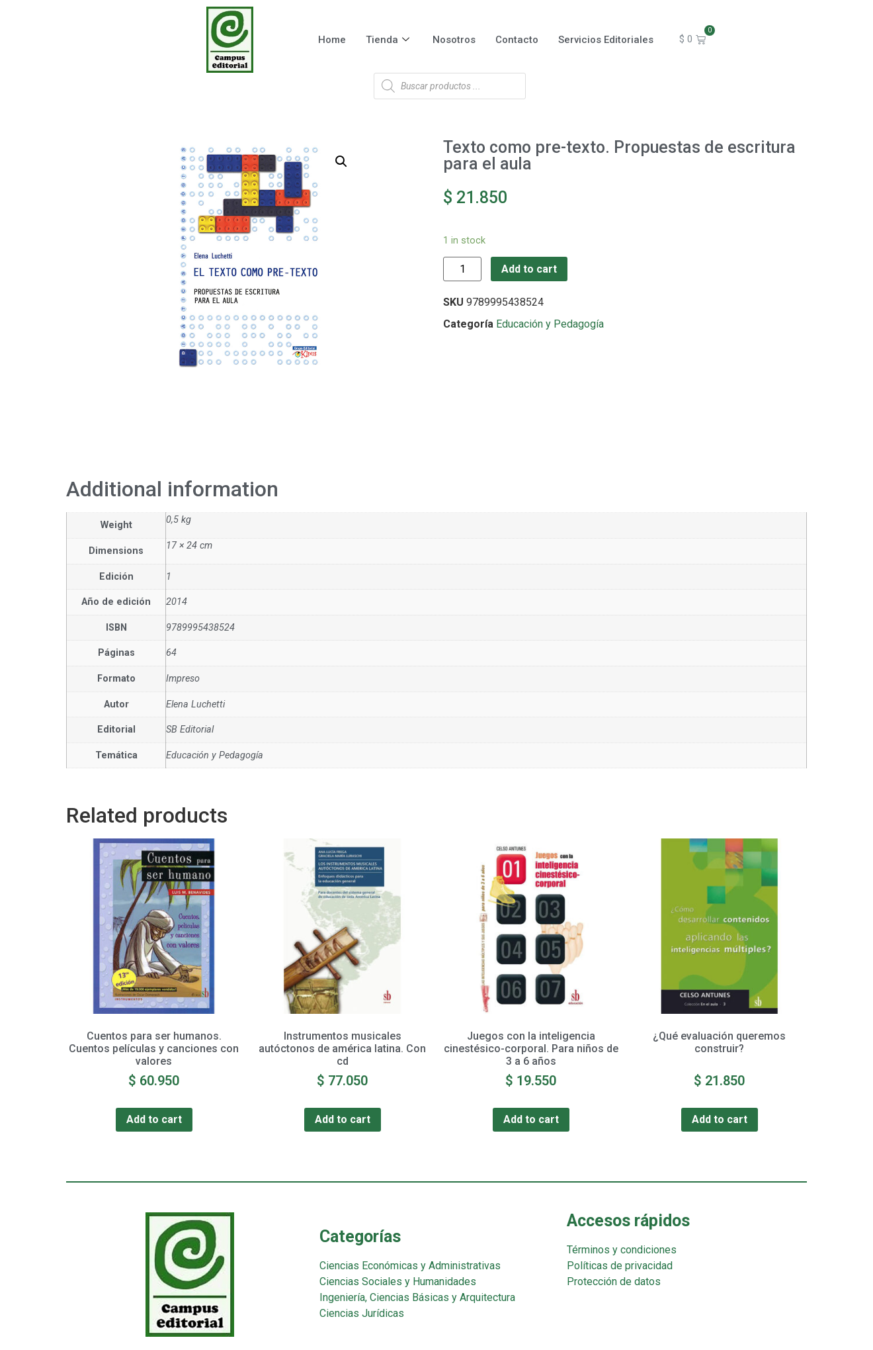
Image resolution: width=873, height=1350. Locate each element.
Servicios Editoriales (605, 40)
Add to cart (529, 269)
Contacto (516, 40)
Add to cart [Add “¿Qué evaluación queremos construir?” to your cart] (719, 1119)
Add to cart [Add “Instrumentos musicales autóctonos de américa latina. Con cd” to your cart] (342, 1119)
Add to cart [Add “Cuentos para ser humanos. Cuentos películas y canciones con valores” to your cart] (154, 1119)
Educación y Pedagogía (550, 324)
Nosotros (454, 40)
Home (332, 40)
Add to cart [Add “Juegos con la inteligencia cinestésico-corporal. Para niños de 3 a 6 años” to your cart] (531, 1119)
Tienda (389, 40)
